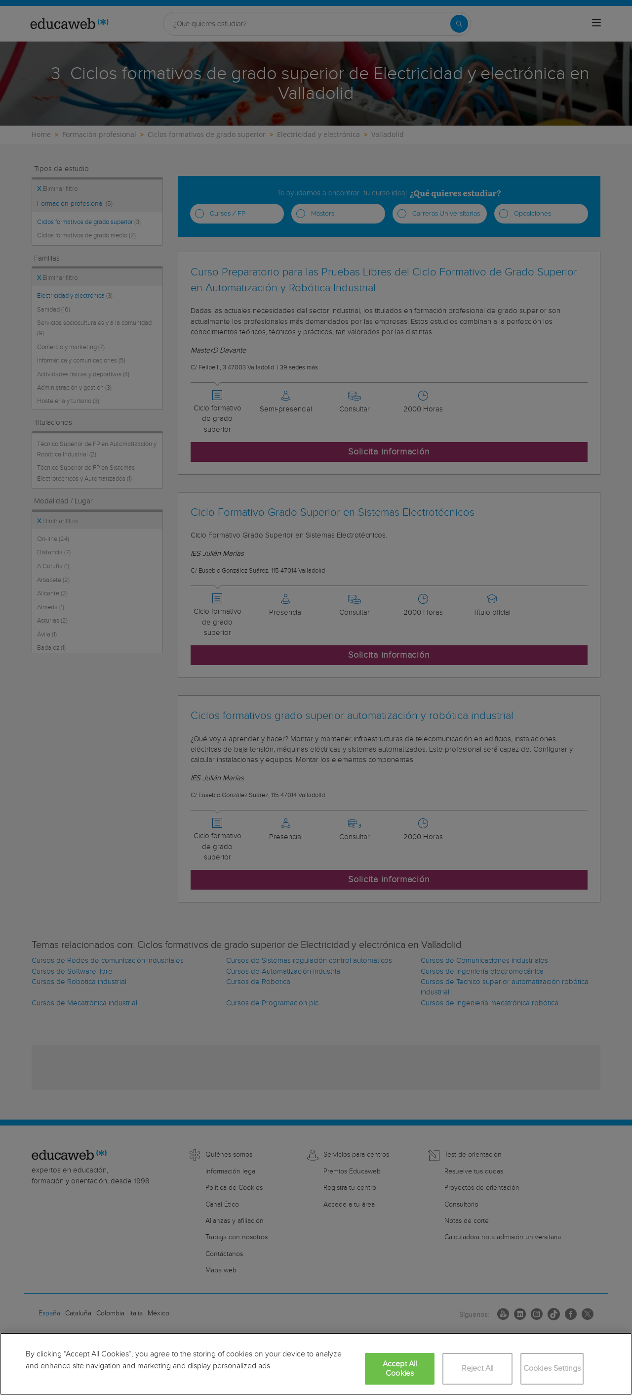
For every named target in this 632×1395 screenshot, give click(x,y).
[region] (316, 1364)
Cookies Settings (552, 1368)
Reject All (478, 1368)
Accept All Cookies (400, 1368)
